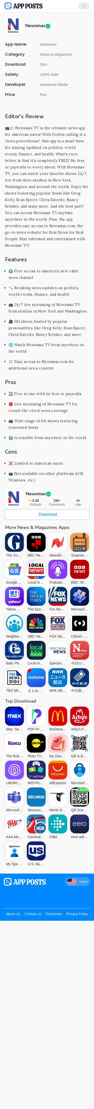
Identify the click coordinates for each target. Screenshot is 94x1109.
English (77, 882)
